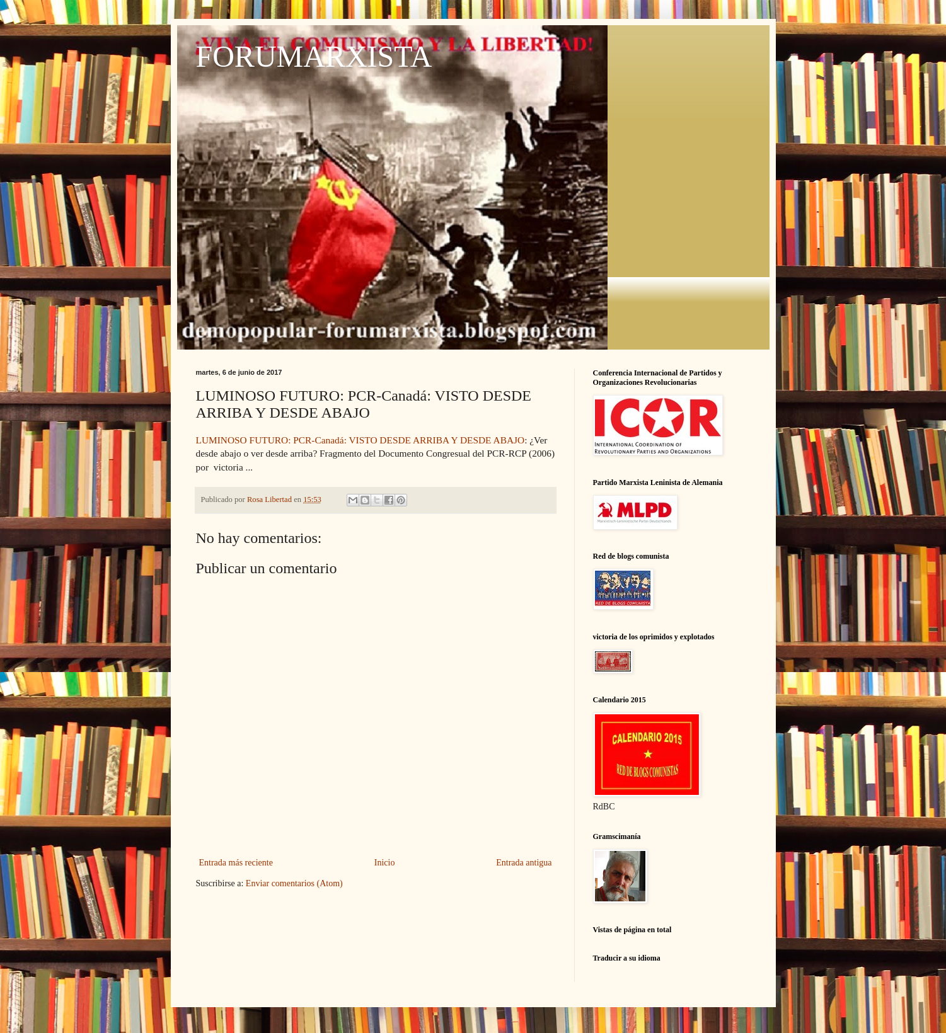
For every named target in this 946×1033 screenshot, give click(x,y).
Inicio (384, 862)
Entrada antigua (523, 862)
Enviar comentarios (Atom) (294, 883)
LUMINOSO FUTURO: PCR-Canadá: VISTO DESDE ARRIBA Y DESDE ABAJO (360, 440)
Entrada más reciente (236, 862)
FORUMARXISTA (314, 56)
